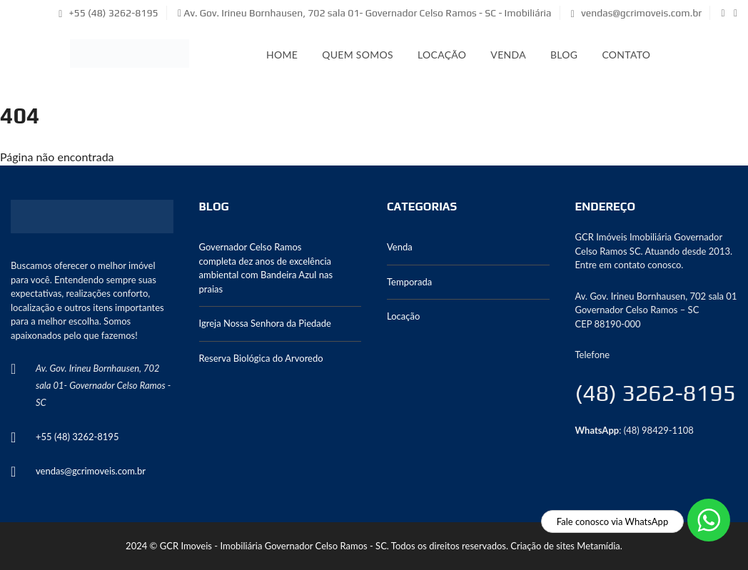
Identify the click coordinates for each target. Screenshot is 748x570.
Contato (626, 55)
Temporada (409, 281)
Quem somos (357, 55)
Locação (442, 55)
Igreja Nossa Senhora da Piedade (265, 323)
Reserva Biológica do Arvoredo (261, 358)
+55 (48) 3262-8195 (108, 13)
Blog (563, 55)
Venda (508, 55)
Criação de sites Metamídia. (566, 545)
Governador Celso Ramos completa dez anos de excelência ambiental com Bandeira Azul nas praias (266, 268)
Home (282, 55)
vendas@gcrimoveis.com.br (636, 13)
